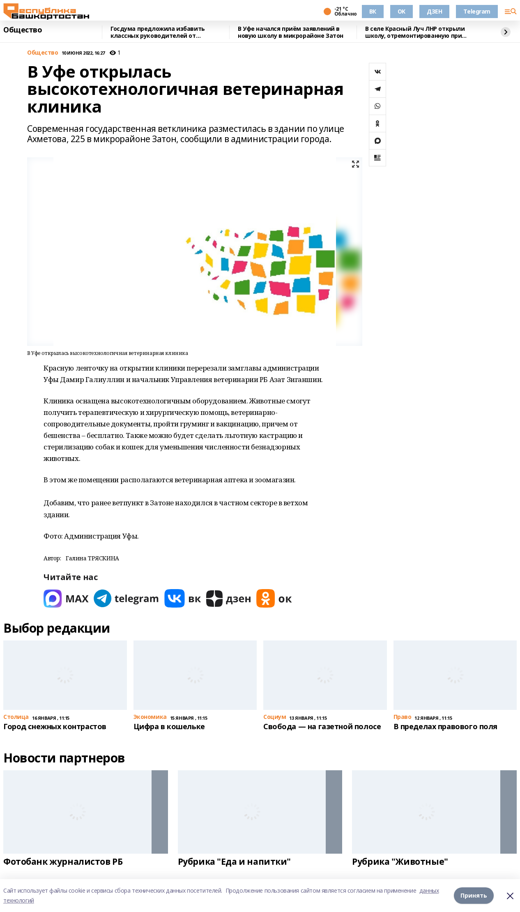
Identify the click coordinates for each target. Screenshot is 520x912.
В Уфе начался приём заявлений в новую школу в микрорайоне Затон (290, 32)
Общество (22, 30)
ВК (372, 11)
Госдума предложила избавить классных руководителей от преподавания (157, 32)
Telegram (476, 11)
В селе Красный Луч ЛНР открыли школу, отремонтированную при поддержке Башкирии (415, 32)
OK (401, 11)
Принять (473, 895)
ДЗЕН (434, 11)
